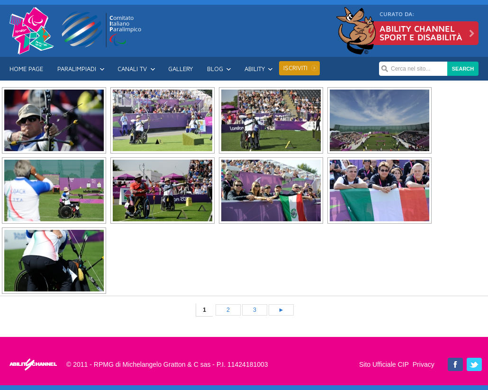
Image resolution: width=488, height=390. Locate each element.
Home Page (26, 69)
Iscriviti (295, 68)
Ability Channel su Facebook (455, 364)
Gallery (180, 69)
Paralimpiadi (76, 69)
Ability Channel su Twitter (474, 364)
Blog (215, 69)
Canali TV (132, 69)
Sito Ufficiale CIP (384, 364)
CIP (102, 29)
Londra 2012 (31, 30)
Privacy (423, 364)
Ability (254, 69)
